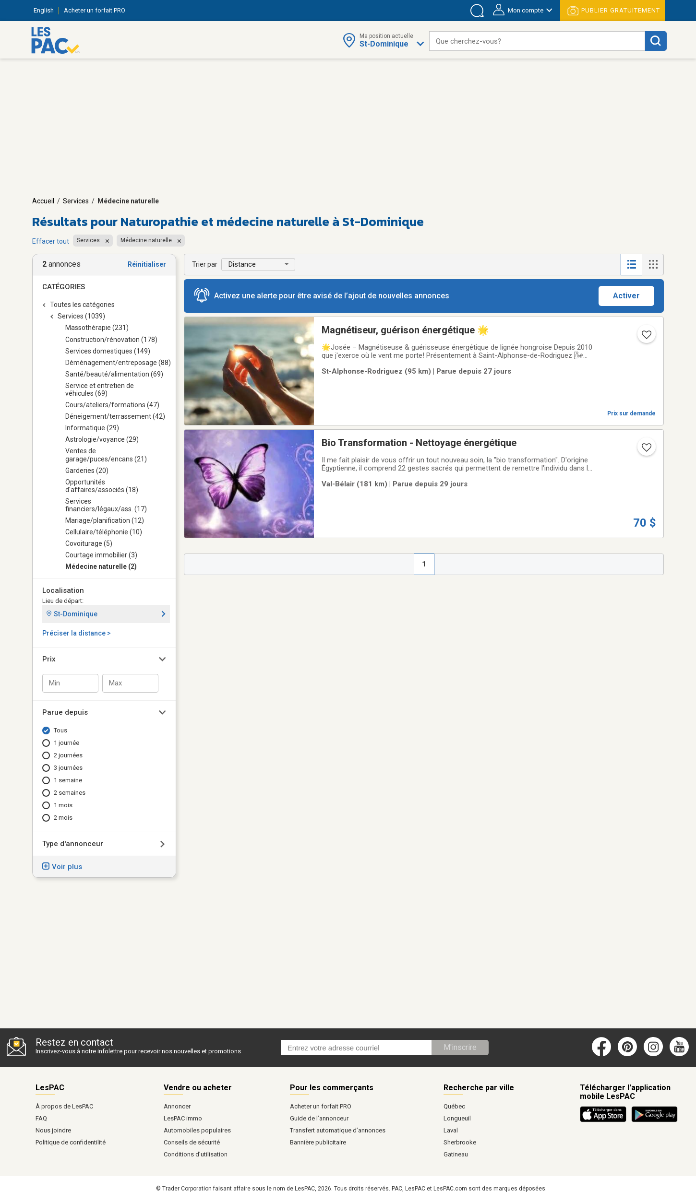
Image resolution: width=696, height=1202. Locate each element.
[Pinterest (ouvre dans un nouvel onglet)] (627, 1054)
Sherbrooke (460, 1142)
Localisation (63, 590)
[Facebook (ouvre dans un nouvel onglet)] (601, 1054)
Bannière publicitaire (318, 1142)
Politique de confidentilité (71, 1142)
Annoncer (177, 1106)
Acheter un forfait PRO (320, 1106)
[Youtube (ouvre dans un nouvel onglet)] (681, 1054)
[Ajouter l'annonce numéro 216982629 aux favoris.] (646, 338)
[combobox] (537, 41)
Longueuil (457, 1118)
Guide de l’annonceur (319, 1118)
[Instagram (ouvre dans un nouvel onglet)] (653, 1054)
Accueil (43, 201)
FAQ (41, 1118)
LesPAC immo (183, 1118)
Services (76, 201)
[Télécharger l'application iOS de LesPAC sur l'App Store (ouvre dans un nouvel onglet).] (605, 1120)
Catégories (63, 287)
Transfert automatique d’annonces (337, 1130)
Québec (454, 1106)
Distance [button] (242, 264)
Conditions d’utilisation (196, 1154)
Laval (451, 1130)
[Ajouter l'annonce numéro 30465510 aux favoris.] (646, 450)
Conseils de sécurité (192, 1142)
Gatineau (456, 1154)
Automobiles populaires (197, 1130)
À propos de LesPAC (64, 1106)
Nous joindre (53, 1130)
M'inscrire (460, 1047)
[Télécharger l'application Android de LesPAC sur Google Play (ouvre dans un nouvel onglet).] (654, 1120)
